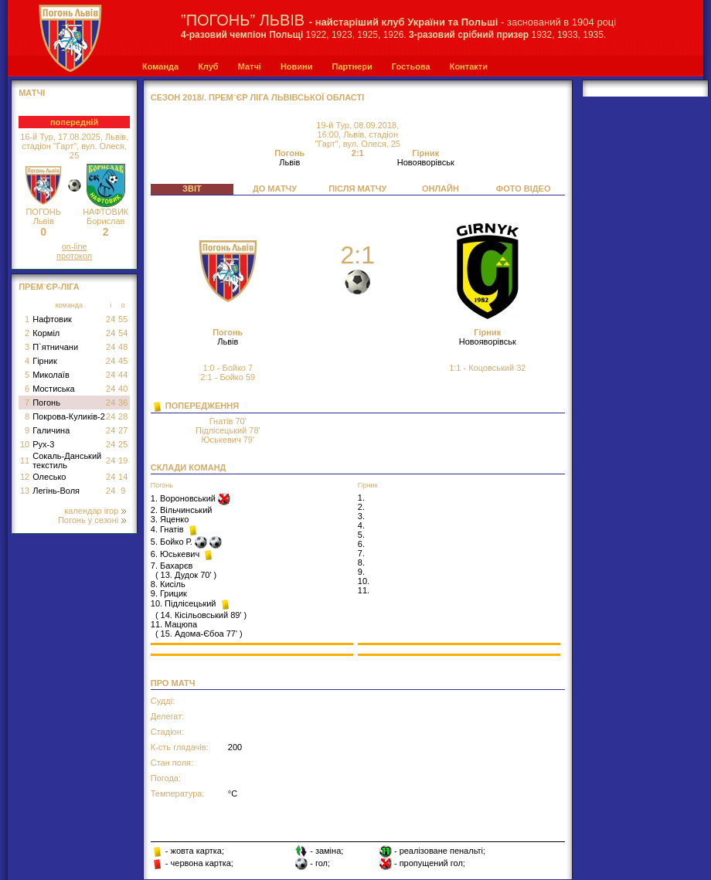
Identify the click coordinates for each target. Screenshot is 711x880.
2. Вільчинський (182, 510)
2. (361, 506)
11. (363, 590)
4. (361, 525)
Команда (160, 66)
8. (361, 562)
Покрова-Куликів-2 (68, 416)
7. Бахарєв (172, 565)
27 (123, 430)
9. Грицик (169, 593)
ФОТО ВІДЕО (523, 188)
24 (110, 319)
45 (123, 360)
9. (361, 571)
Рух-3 (43, 444)
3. (361, 516)
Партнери (352, 66)
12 (24, 476)
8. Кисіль (168, 584)
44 (123, 374)
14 (123, 476)
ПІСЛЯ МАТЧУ (357, 188)
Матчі (249, 66)
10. (363, 581)
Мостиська (53, 388)
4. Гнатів (168, 529)
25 (123, 444)
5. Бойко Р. (173, 541)
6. (361, 544)
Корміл (46, 333)
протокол (74, 255)
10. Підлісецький (185, 603)
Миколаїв (51, 374)
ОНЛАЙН (440, 188)
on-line (74, 246)
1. (361, 497)
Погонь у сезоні (92, 520)
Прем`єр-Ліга (49, 286)
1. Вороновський (184, 498)
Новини (297, 66)
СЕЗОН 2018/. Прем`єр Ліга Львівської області (258, 97)
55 (123, 319)
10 (24, 444)
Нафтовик (52, 319)
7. (361, 553)
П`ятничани (55, 347)
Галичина (51, 430)
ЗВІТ (192, 188)
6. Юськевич (176, 554)
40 (123, 388)
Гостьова (411, 66)
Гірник (44, 360)
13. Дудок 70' (186, 574)
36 (123, 402)
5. (361, 534)
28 (123, 416)
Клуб (208, 66)
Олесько (49, 476)
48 (123, 347)
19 (123, 460)
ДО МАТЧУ (275, 188)
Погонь (46, 402)
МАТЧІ (32, 92)
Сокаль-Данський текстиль (66, 460)
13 (24, 490)
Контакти (469, 66)
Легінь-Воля (56, 490)
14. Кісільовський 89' (201, 615)
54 (123, 333)
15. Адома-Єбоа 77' (199, 633)
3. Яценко (170, 519)
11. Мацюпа (174, 624)
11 (24, 460)
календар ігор (95, 510)
